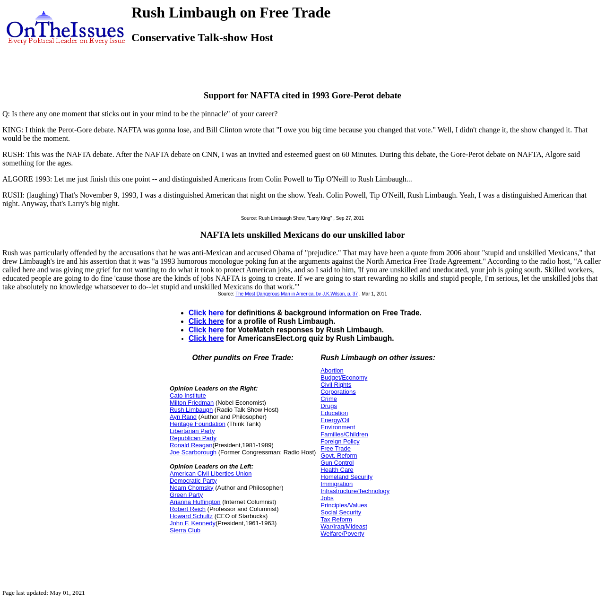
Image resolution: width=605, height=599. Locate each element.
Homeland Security (346, 476)
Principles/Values (343, 505)
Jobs (326, 498)
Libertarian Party (192, 430)
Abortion (331, 370)
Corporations (337, 391)
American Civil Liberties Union (210, 473)
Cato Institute (188, 395)
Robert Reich (188, 508)
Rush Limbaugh (191, 409)
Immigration (336, 483)
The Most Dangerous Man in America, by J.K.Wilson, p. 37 (296, 293)
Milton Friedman (192, 402)
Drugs (328, 405)
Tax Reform (336, 519)
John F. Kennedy (193, 523)
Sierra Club (185, 530)
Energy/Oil (334, 420)
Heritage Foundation (197, 423)
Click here (206, 313)
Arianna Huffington (195, 501)
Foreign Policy (339, 441)
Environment (337, 427)
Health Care (336, 469)
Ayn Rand (183, 416)
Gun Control (337, 462)
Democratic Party (193, 480)
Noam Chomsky (191, 487)
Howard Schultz (191, 516)
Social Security (340, 512)
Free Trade (335, 448)
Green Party (186, 494)
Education (334, 413)
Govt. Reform (338, 455)
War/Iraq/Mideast (343, 526)
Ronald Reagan (191, 445)
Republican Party (193, 438)
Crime (328, 398)
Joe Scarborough (193, 452)
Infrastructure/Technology (354, 491)
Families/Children (344, 434)
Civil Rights (335, 384)
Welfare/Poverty (342, 533)
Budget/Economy (343, 377)
